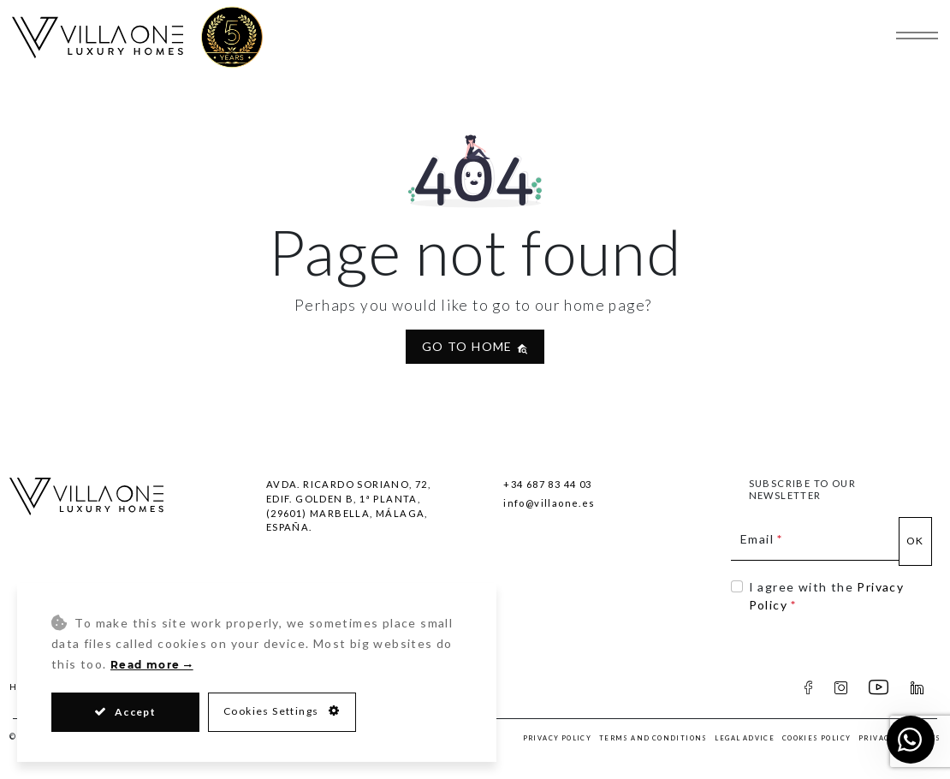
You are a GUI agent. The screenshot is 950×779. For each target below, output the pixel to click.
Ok (915, 540)
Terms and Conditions (653, 738)
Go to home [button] (475, 346)
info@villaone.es (549, 502)
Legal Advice (745, 738)
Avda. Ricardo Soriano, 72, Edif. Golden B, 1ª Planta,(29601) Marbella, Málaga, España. (348, 505)
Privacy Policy (557, 738)
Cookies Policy (817, 738)
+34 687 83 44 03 (547, 484)
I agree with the (827, 596)
